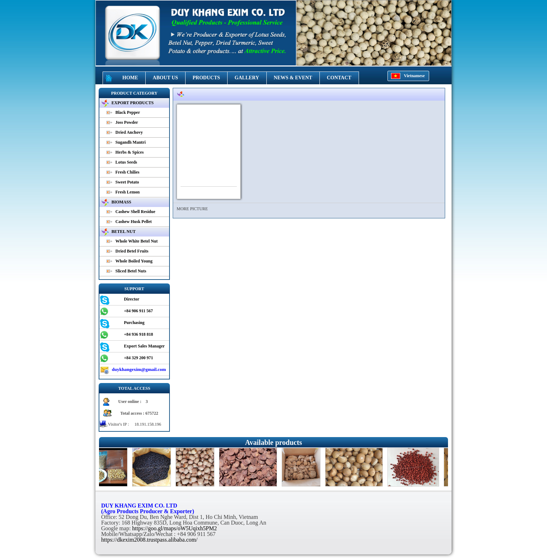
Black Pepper (127, 112)
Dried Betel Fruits (132, 251)
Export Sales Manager (144, 346)
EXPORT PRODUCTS (132, 102)
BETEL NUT (123, 231)
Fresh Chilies (127, 172)
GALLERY (247, 77)
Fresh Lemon (127, 192)
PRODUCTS (206, 77)
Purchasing (134, 322)
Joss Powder (126, 122)
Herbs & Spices (129, 152)
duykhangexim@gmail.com (139, 369)
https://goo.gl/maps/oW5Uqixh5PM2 (174, 528)
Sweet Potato (127, 182)
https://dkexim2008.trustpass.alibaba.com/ (149, 540)
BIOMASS (121, 202)
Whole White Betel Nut (136, 241)
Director (131, 299)
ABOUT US (165, 77)
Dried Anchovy (129, 132)
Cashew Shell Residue (135, 211)
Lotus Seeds (126, 162)
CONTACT (339, 77)
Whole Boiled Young (133, 261)
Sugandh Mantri (130, 142)
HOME (130, 77)
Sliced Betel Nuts (130, 271)
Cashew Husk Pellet (133, 221)
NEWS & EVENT (293, 77)
